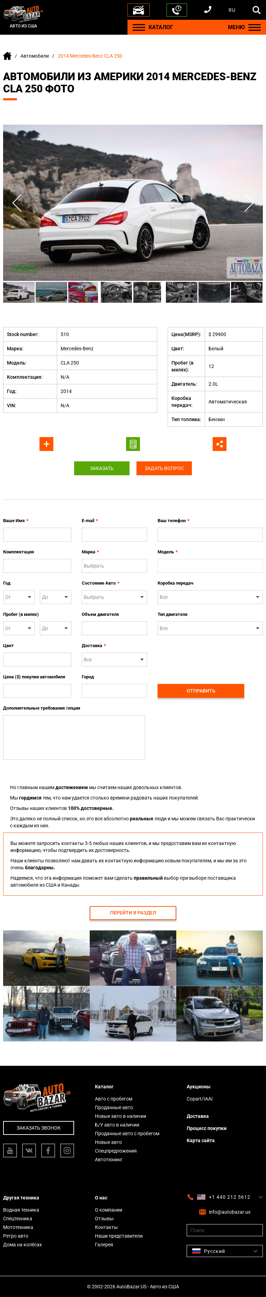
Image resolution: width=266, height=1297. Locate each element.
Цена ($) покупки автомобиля (34, 676)
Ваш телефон (173, 520)
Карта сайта (201, 1140)
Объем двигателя (100, 614)
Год (6, 583)
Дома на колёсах (22, 1244)
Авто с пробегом (113, 1099)
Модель (168, 552)
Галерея (104, 1244)
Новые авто (108, 1142)
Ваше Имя (15, 520)
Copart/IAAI (200, 1099)
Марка (90, 552)
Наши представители (119, 1236)
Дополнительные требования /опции (41, 708)
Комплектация (18, 551)
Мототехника (18, 1227)
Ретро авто (15, 1236)
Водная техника (21, 1210)
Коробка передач (175, 583)
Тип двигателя (172, 614)
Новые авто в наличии (120, 1116)
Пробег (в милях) (21, 614)
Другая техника (21, 1197)
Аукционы (199, 1086)
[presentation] (210, 655)
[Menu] (139, 27)
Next (249, 202)
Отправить (201, 691)
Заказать (102, 468)
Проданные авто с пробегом (127, 1133)
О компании (108, 1210)
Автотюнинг (109, 1159)
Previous (17, 202)
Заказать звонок (39, 1128)
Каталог (104, 1086)
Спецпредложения (116, 1151)
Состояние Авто (100, 583)
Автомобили (34, 56)
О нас (101, 1197)
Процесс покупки (207, 1128)
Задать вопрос (164, 468)
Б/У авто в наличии (117, 1125)
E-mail (90, 520)
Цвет (8, 645)
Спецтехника (17, 1218)
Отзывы (104, 1218)
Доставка (94, 645)
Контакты (106, 1227)
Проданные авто (114, 1107)
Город (88, 676)
